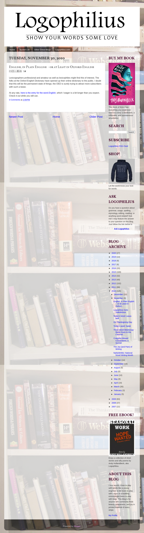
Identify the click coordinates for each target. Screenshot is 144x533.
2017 (114, 264)
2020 (114, 253)
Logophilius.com (62, 49)
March (117, 387)
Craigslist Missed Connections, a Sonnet (121, 340)
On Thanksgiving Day (122, 322)
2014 (114, 276)
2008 (114, 403)
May (116, 379)
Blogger (77, 526)
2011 (114, 287)
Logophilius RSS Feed (118, 146)
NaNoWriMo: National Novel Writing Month (123, 354)
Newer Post (16, 116)
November (119, 298)
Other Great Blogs (42, 49)
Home (12, 49)
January (117, 394)
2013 (114, 280)
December (119, 294)
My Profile (113, 515)
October (117, 360)
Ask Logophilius (121, 229)
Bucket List (25, 49)
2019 (114, 257)
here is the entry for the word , (38, 93)
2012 (114, 283)
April (116, 383)
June (116, 375)
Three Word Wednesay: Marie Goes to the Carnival (123, 332)
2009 (114, 399)
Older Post (96, 116)
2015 (114, 272)
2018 (114, 261)
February (118, 390)
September (119, 364)
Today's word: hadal (122, 326)
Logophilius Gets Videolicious (120, 311)
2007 (114, 407)
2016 (114, 268)
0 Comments (14, 100)
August (117, 368)
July (116, 371)
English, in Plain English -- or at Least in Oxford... (123, 303)
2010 (114, 291)
